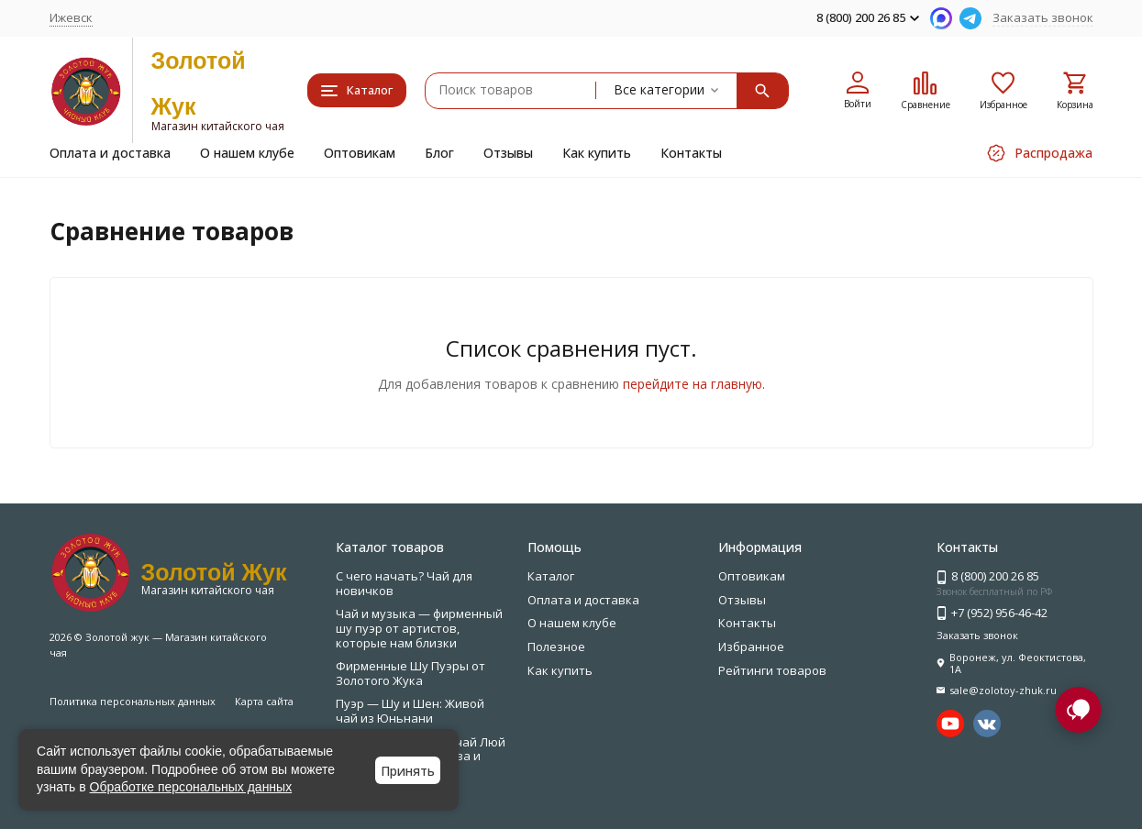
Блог (439, 152)
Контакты (691, 152)
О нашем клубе (247, 152)
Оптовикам (359, 152)
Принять (408, 770)
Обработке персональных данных (191, 786)
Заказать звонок (1042, 17)
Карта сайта (264, 701)
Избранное (751, 646)
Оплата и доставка (110, 152)
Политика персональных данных (133, 701)
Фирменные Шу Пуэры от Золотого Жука (410, 673)
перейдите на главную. (694, 383)
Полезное (556, 646)
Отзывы (508, 152)
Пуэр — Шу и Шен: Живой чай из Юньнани (410, 710)
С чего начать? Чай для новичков (404, 583)
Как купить (596, 152)
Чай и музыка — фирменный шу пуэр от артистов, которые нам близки (419, 627)
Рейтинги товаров (772, 670)
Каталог (550, 576)
